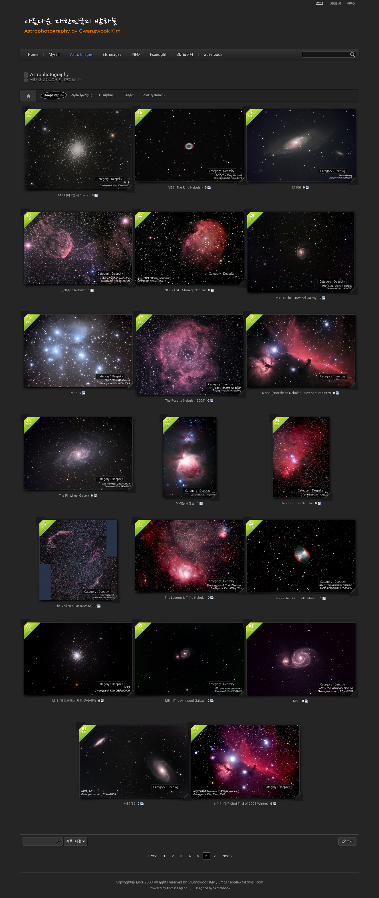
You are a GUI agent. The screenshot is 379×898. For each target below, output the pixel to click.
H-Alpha (108, 95)
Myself (54, 54)
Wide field (81, 95)
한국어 (351, 3)
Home (33, 54)
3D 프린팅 (185, 54)
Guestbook (212, 54)
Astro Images (81, 54)
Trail (129, 95)
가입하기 (335, 3)
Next (227, 856)
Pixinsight (158, 54)
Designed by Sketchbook (212, 888)
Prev (151, 856)
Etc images (112, 54)
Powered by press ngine (168, 888)
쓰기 (347, 841)
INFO (135, 54)
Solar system (154, 95)
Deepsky (54, 95)
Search (58, 841)
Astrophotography (49, 74)
